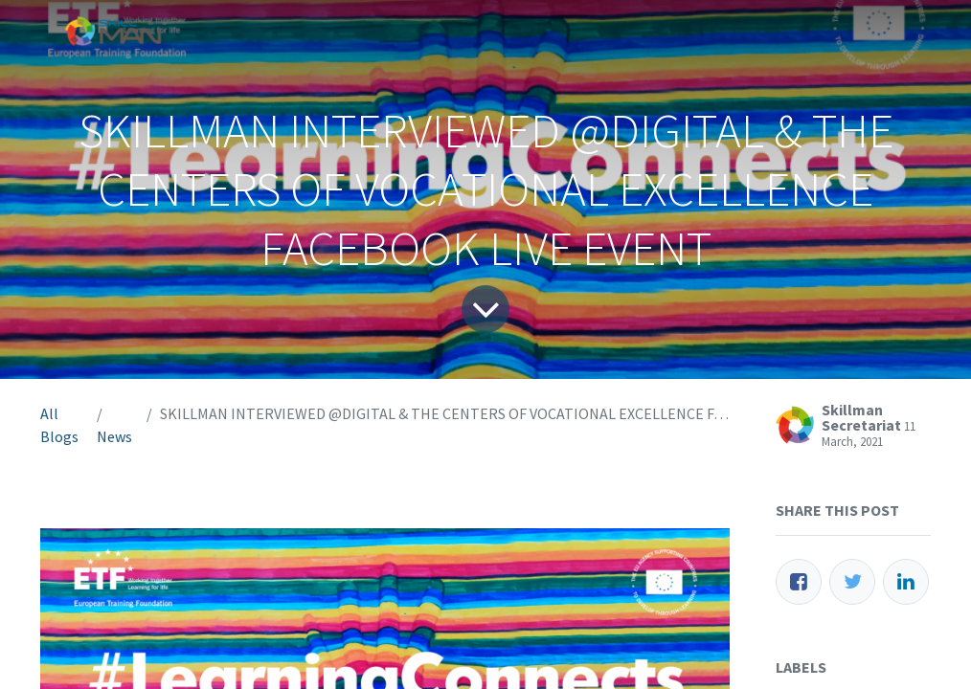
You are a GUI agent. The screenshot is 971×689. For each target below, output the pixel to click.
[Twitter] (852, 582)
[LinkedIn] (906, 582)
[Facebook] (799, 582)
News (114, 436)
